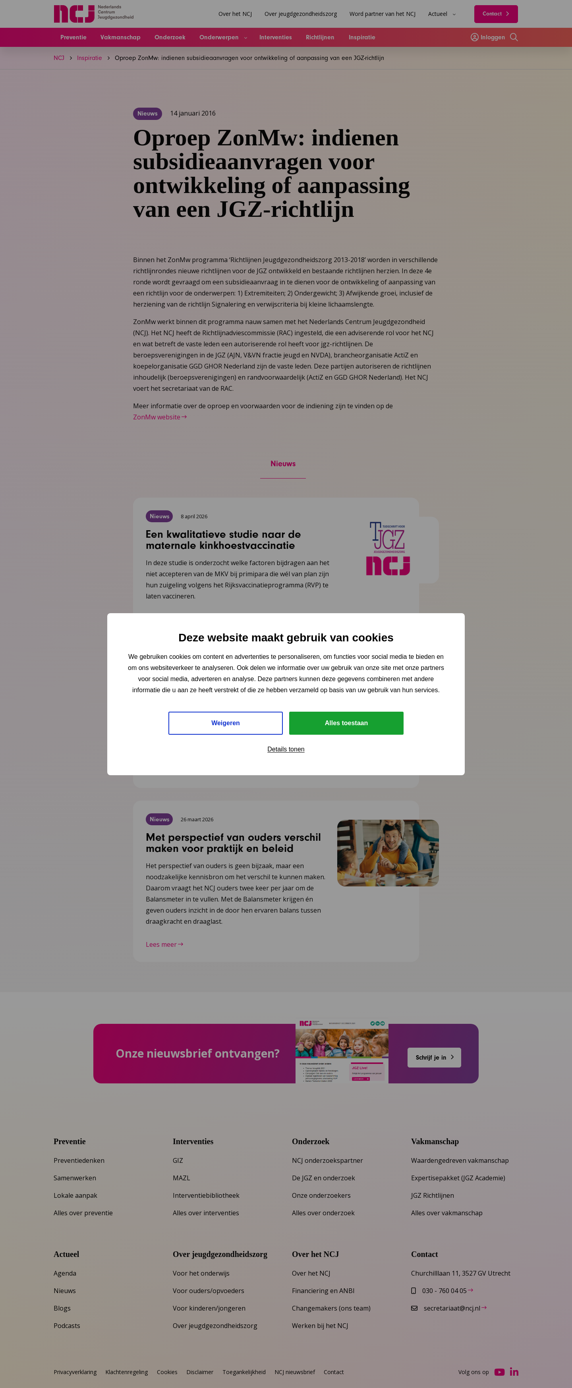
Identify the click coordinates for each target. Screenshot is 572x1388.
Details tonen (285, 749)
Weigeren (225, 723)
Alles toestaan (346, 723)
